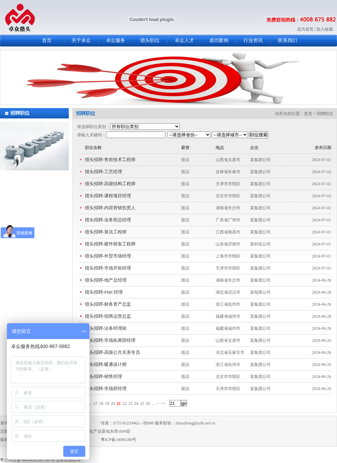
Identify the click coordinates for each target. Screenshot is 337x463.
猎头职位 (150, 40)
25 (142, 403)
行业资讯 (253, 40)
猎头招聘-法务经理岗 (106, 328)
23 (130, 403)
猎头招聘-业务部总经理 (108, 219)
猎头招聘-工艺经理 (103, 171)
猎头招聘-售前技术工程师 (110, 159)
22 (124, 403)
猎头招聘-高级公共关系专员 (112, 352)
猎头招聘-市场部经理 (106, 388)
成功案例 (218, 40)
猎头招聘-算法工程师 (106, 231)
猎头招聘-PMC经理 (104, 292)
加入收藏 (324, 29)
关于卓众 (81, 40)
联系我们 (287, 40)
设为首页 (305, 29)
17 (95, 403)
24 (136, 403)
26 (148, 403)
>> (163, 403)
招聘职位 (20, 113)
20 (113, 403)
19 (107, 403)
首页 (47, 40)
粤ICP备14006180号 (118, 439)
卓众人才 (184, 40)
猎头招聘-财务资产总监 (108, 304)
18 (101, 403)
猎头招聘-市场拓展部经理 (110, 340)
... (89, 403)
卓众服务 (115, 40)
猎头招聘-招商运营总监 (108, 316)
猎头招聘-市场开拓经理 (108, 268)
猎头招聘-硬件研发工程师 (110, 243)
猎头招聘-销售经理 (103, 376)
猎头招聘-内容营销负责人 (110, 207)
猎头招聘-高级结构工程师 (110, 183)
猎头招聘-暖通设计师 (106, 364)
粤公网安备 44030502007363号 (27, 459)
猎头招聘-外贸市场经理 (108, 256)
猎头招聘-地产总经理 (106, 280)
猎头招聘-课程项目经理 (108, 195)
